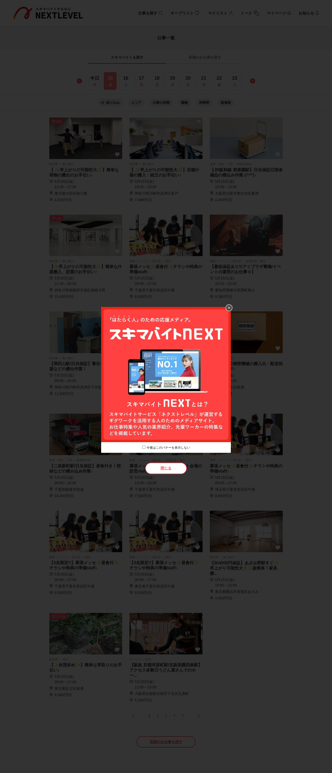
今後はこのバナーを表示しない (168, 447)
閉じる (166, 468)
